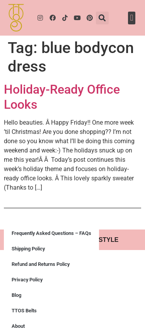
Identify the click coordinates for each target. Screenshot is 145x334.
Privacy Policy (27, 280)
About (18, 326)
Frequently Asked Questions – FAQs (51, 233)
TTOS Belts (24, 310)
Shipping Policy (28, 249)
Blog (16, 295)
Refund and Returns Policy (41, 264)
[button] (102, 18)
